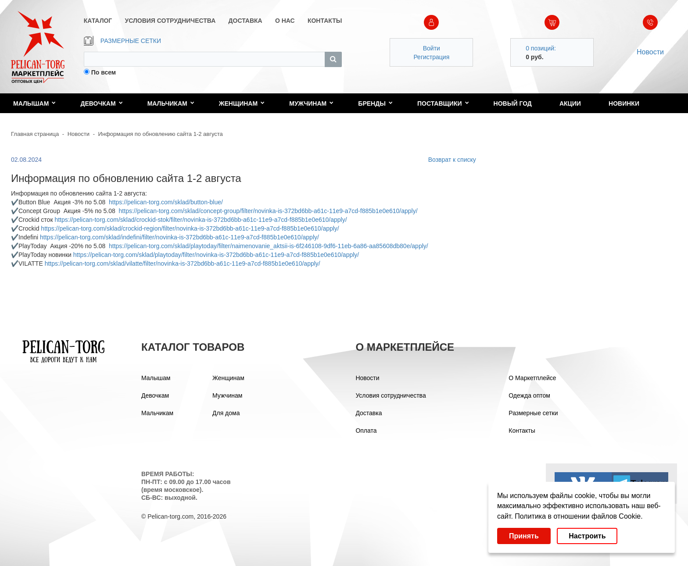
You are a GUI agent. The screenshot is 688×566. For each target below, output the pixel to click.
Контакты (522, 430)
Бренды (375, 103)
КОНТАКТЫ (325, 20)
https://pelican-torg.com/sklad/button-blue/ (166, 202)
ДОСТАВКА (245, 20)
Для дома (226, 412)
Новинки (624, 103)
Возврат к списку (452, 159)
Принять (524, 536)
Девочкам (101, 103)
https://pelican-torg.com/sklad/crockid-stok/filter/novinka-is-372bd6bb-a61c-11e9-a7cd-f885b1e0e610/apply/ (200, 219)
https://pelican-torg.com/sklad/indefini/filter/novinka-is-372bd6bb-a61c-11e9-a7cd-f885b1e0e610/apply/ (179, 237)
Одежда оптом (529, 395)
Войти (431, 48)
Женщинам (242, 103)
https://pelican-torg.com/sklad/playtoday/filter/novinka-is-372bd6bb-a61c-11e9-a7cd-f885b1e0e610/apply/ (216, 254)
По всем (103, 72)
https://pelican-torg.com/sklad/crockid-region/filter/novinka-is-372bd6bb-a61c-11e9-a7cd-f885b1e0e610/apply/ (190, 228)
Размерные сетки (533, 412)
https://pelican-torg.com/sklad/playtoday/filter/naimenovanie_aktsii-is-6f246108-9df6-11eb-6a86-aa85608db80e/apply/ (268, 245)
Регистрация (431, 57)
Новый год (513, 103)
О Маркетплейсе (532, 377)
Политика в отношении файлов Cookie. (578, 516)
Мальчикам (170, 103)
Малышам (34, 103)
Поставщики (443, 103)
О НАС (285, 20)
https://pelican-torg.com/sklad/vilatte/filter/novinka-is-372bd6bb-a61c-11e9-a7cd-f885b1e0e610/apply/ (182, 263)
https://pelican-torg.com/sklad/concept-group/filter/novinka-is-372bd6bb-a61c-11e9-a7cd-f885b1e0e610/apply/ (268, 210)
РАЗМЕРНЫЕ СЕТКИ (122, 41)
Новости (650, 52)
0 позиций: (541, 48)
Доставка (368, 412)
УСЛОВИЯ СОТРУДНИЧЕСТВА (170, 20)
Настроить (587, 536)
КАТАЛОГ (98, 20)
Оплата (365, 430)
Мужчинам (311, 103)
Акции (570, 103)
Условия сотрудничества (390, 395)
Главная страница (35, 134)
